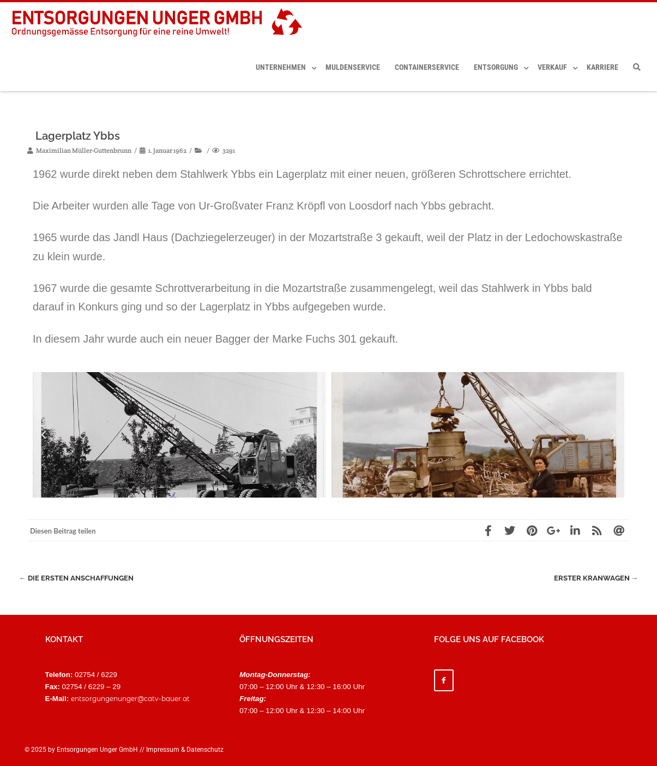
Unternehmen (281, 67)
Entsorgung (496, 67)
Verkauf (552, 67)
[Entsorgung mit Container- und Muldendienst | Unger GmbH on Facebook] (444, 680)
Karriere (602, 67)
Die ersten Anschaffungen (76, 578)
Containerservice (427, 67)
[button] (43, 434)
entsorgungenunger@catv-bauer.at (130, 699)
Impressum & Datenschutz (185, 749)
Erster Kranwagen (595, 578)
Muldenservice (353, 67)
